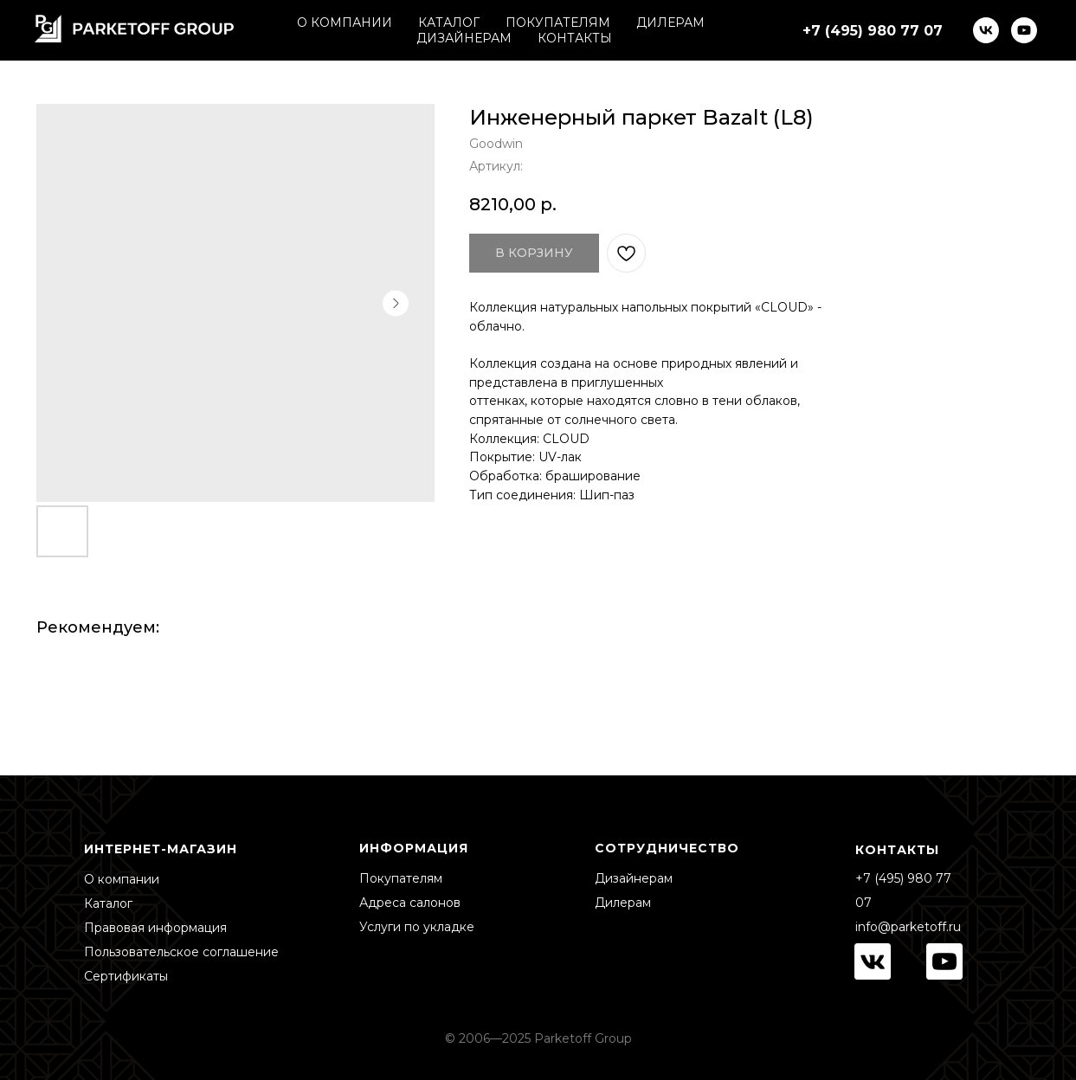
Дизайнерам (634, 878)
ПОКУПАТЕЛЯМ (558, 22)
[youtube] (1024, 30)
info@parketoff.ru (908, 927)
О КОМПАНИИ (344, 22)
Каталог (108, 903)
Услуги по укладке (416, 927)
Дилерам (623, 902)
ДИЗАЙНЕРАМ (464, 38)
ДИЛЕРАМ (670, 22)
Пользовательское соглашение (181, 952)
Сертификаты (126, 976)
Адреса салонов (410, 902)
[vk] (986, 30)
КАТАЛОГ (449, 22)
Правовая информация (155, 927)
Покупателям (400, 878)
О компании (121, 879)
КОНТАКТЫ (575, 38)
